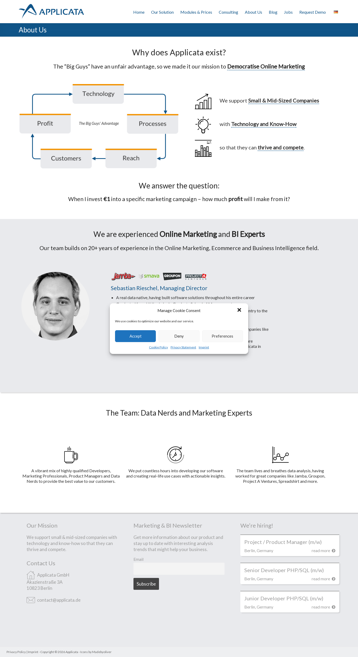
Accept (136, 336)
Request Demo (312, 11)
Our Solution (162, 11)
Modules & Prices (196, 11)
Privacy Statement (183, 347)
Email (138, 559)
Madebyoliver (102, 652)
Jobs (288, 11)
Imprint (204, 347)
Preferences (222, 336)
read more (323, 550)
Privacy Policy (16, 652)
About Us (253, 11)
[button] (240, 310)
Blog (273, 11)
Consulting (228, 11)
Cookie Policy (158, 347)
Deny (179, 336)
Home (139, 11)
